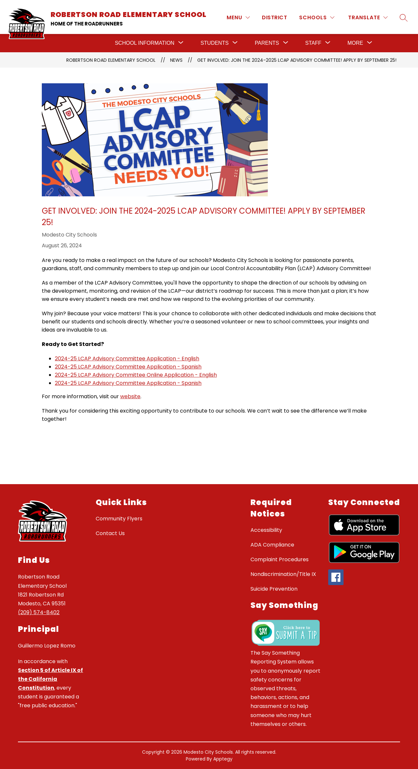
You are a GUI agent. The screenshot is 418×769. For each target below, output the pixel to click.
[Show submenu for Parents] (267, 43)
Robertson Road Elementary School (110, 60)
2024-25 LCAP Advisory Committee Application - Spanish (128, 366)
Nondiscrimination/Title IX (283, 574)
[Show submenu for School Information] (144, 43)
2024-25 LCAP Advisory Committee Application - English (127, 358)
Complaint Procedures (279, 559)
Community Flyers (119, 518)
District (274, 17)
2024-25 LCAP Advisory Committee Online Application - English (136, 375)
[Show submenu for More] (355, 43)
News (176, 60)
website (130, 396)
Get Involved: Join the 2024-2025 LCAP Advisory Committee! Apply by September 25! (296, 60)
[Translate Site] (367, 17)
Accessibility (266, 530)
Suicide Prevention (273, 589)
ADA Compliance (272, 544)
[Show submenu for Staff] (313, 43)
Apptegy (223, 759)
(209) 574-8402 (38, 612)
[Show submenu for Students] (215, 43)
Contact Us (110, 533)
